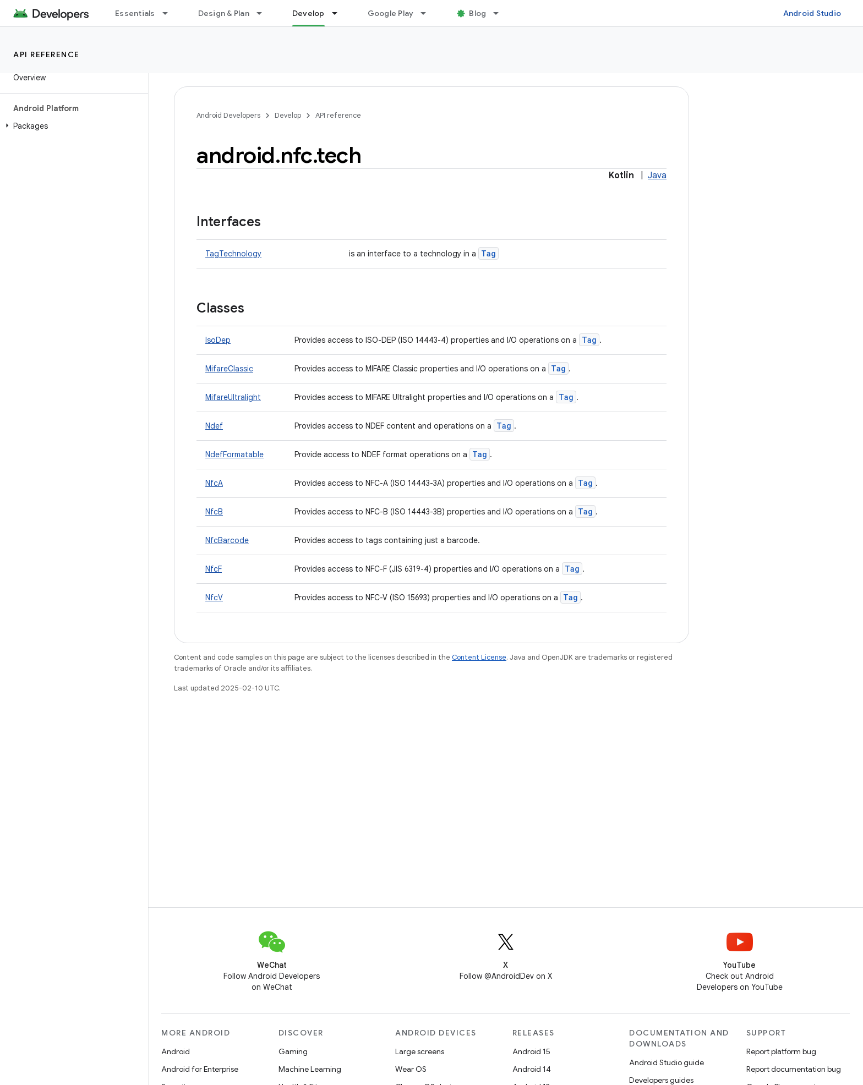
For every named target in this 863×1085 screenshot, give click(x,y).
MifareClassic (229, 369)
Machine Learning (309, 1069)
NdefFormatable (234, 454)
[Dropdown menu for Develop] (339, 13)
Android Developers (228, 115)
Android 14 (531, 1069)
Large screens (419, 1051)
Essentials (135, 13)
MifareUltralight (233, 397)
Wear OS (411, 1069)
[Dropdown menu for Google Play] (428, 13)
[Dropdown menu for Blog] (501, 13)
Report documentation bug (793, 1069)
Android (175, 1051)
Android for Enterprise (199, 1069)
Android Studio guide (666, 1062)
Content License (479, 657)
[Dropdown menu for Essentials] (170, 13)
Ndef (214, 426)
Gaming (293, 1051)
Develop (288, 115)
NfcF (213, 569)
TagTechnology (233, 254)
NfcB (214, 512)
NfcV (214, 597)
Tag (488, 253)
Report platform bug (781, 1051)
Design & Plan (223, 13)
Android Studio (812, 13)
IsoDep (218, 340)
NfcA (214, 483)
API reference (46, 54)
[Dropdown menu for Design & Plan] (264, 13)
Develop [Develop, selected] (308, 13)
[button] (72, 126)
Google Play (391, 13)
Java (657, 175)
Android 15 (531, 1051)
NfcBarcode (227, 540)
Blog (477, 13)
